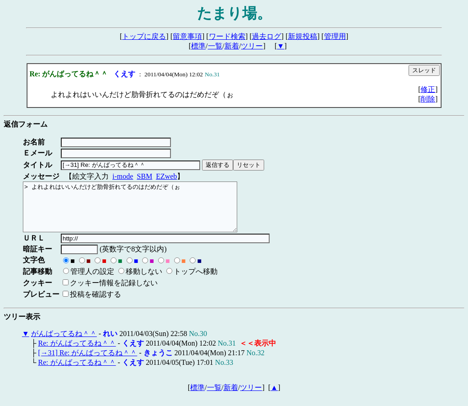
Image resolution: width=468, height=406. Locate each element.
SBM (144, 176)
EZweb (166, 176)
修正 (427, 89)
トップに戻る (144, 36)
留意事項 (187, 36)
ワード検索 (227, 36)
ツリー (252, 46)
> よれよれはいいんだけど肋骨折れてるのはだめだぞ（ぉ (143, 212)
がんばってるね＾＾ (64, 343)
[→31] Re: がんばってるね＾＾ (87, 362)
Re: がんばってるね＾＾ (77, 353)
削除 (427, 99)
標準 (198, 46)
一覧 (215, 46)
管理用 (335, 36)
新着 (231, 46)
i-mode (122, 176)
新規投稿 (302, 36)
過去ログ (266, 36)
